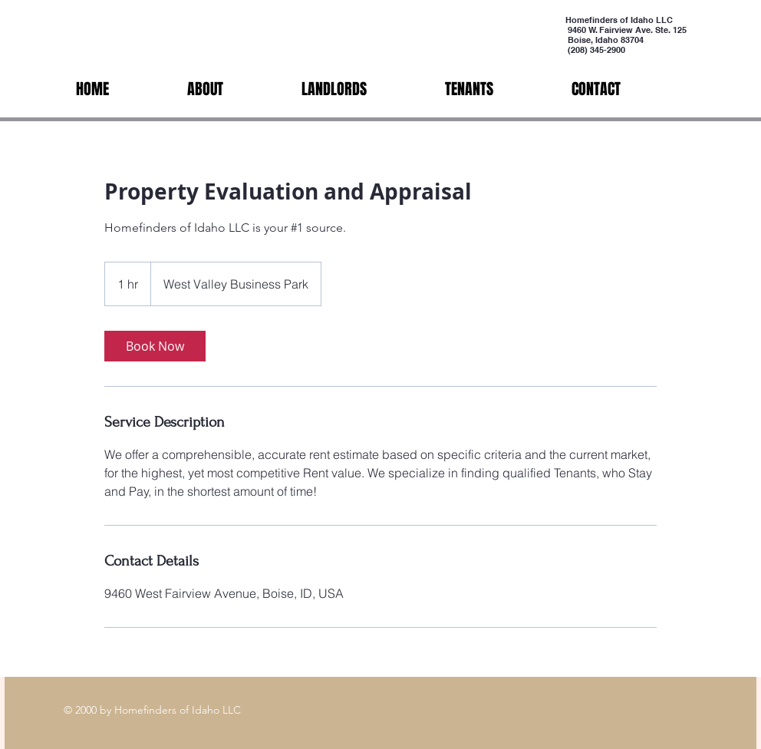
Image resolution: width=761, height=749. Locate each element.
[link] (155, 346)
